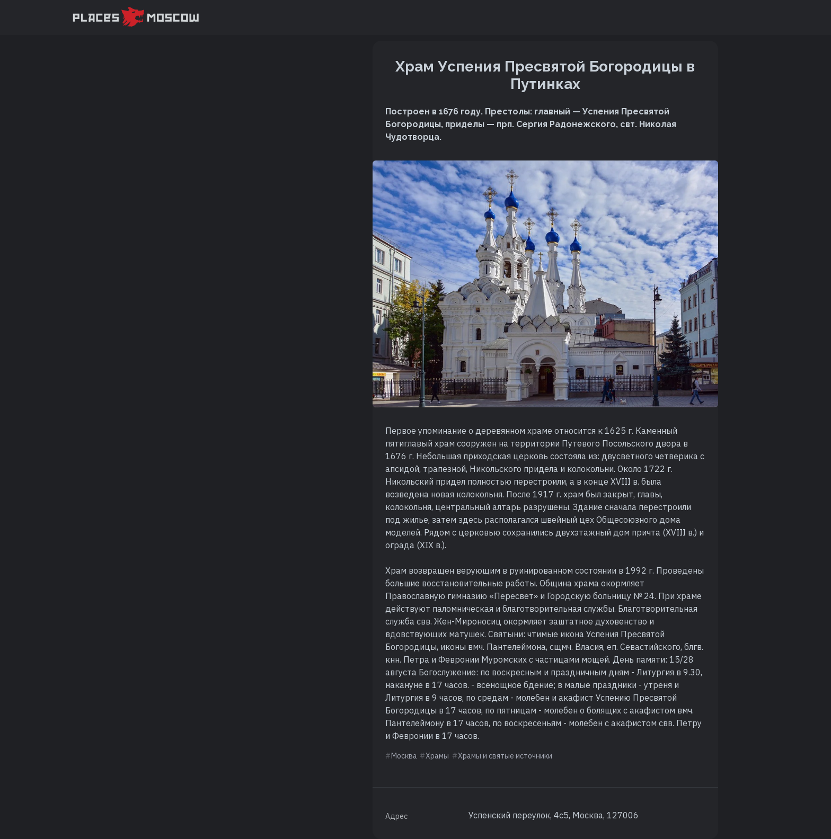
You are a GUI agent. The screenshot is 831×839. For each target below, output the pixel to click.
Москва (404, 756)
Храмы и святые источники (505, 756)
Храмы (437, 756)
